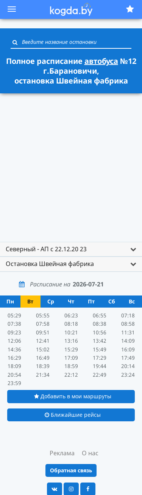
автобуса (101, 61)
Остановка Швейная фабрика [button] (50, 264)
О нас (90, 453)
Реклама (62, 453)
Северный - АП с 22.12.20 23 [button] (46, 249)
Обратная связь (71, 470)
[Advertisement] (71, 168)
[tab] (71, 249)
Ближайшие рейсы (73, 414)
